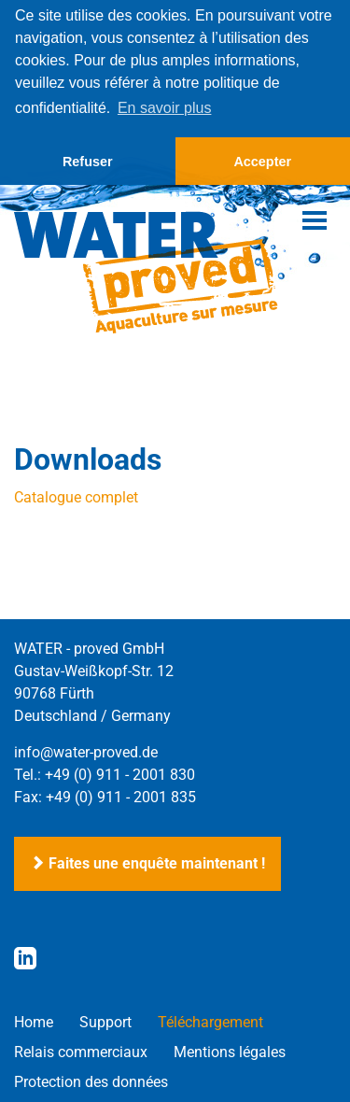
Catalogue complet (76, 496)
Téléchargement (210, 1021)
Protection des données (91, 1081)
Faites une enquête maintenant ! (147, 862)
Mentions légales (230, 1051)
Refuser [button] (88, 161)
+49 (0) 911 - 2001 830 (120, 774)
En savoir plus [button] (165, 108)
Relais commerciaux (80, 1051)
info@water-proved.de (86, 751)
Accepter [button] (262, 161)
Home (33, 1021)
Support (105, 1021)
